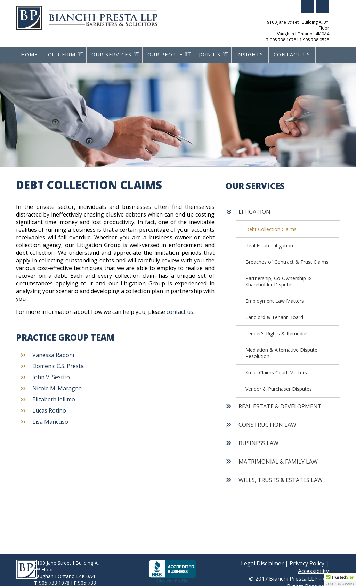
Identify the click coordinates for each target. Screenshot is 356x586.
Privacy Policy (307, 563)
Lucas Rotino (49, 410)
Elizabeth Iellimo (53, 399)
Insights (250, 54)
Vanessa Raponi (53, 355)
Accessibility (313, 571)
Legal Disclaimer (262, 563)
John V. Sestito (51, 377)
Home (29, 54)
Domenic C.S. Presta (58, 366)
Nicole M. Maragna (57, 388)
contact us (180, 312)
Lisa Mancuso (50, 421)
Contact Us (292, 54)
